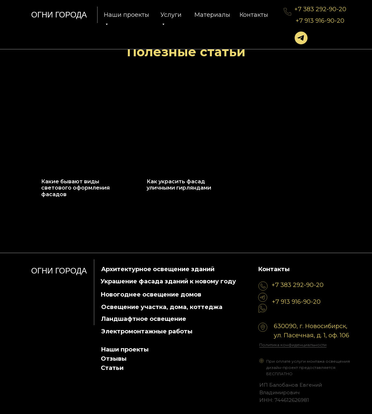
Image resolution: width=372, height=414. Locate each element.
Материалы (212, 14)
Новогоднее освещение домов (150, 294)
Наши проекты (125, 349)
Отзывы (114, 358)
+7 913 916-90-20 (320, 20)
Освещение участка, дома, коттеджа (161, 307)
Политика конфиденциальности (293, 344)
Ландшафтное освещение (143, 319)
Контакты (254, 14)
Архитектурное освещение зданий (158, 269)
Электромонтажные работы (146, 331)
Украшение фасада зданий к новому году (168, 281)
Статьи (112, 368)
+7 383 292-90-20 (320, 9)
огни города (59, 14)
